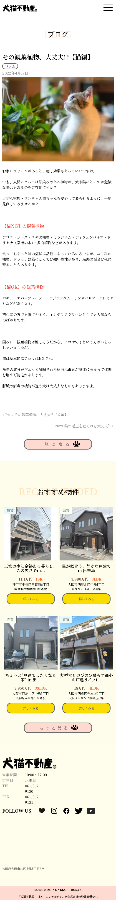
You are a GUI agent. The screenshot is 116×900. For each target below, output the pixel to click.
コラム (10, 66)
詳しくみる (31, 598)
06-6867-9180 (32, 788)
